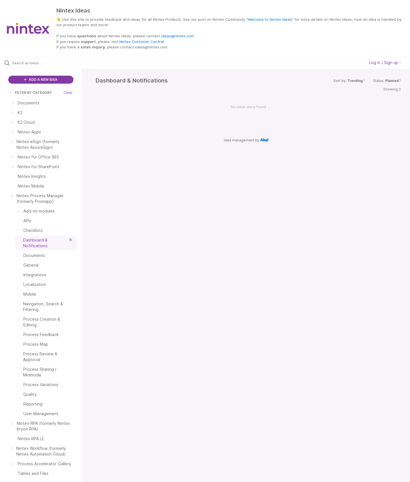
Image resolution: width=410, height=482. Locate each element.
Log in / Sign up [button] (385, 62)
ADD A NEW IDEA (41, 79)
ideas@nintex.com (177, 36)
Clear (68, 92)
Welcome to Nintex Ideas (270, 19)
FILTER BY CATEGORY (30, 92)
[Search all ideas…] (48, 62)
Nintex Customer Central (141, 41)
